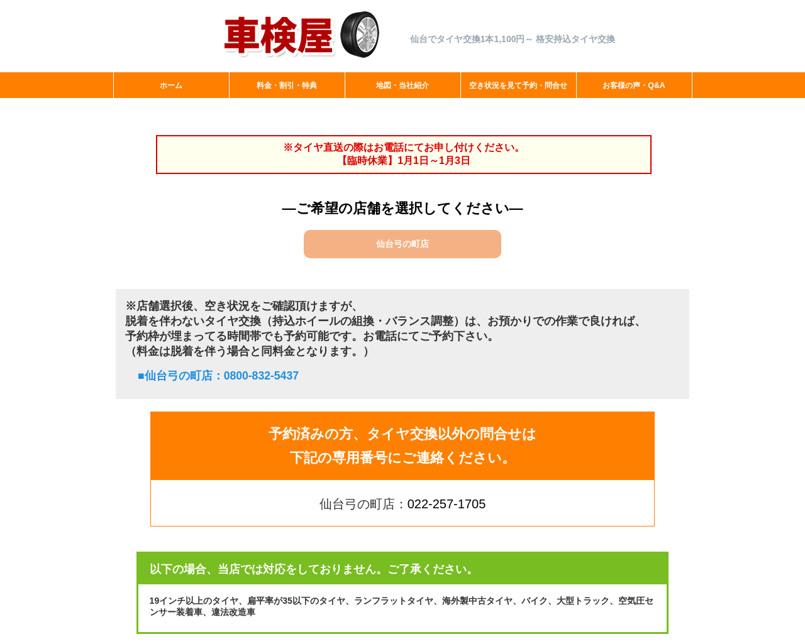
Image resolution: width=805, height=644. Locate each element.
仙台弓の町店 (402, 244)
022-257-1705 (447, 504)
